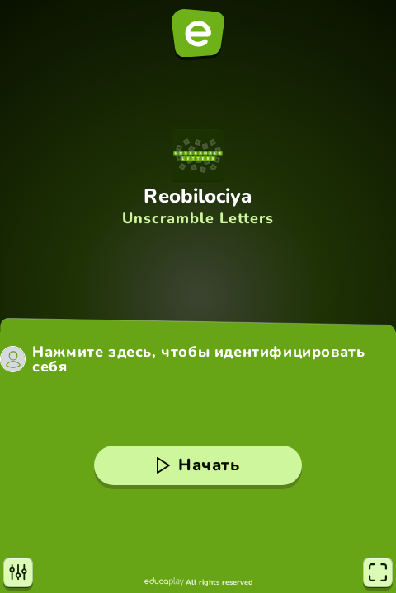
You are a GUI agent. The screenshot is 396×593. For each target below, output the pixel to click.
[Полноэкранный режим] (378, 572)
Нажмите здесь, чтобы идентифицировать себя (198, 359)
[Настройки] (18, 572)
